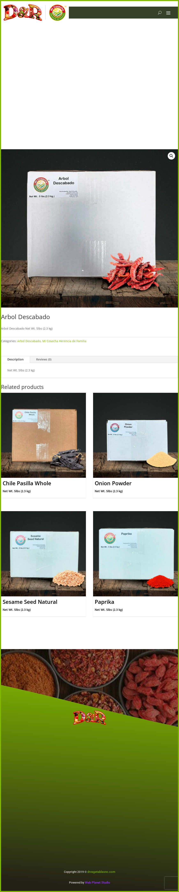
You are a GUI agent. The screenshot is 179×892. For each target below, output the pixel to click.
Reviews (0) (43, 359)
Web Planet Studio (97, 882)
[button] (171, 156)
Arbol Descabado (29, 341)
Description (15, 359)
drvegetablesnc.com (101, 872)
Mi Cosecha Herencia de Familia (64, 341)
